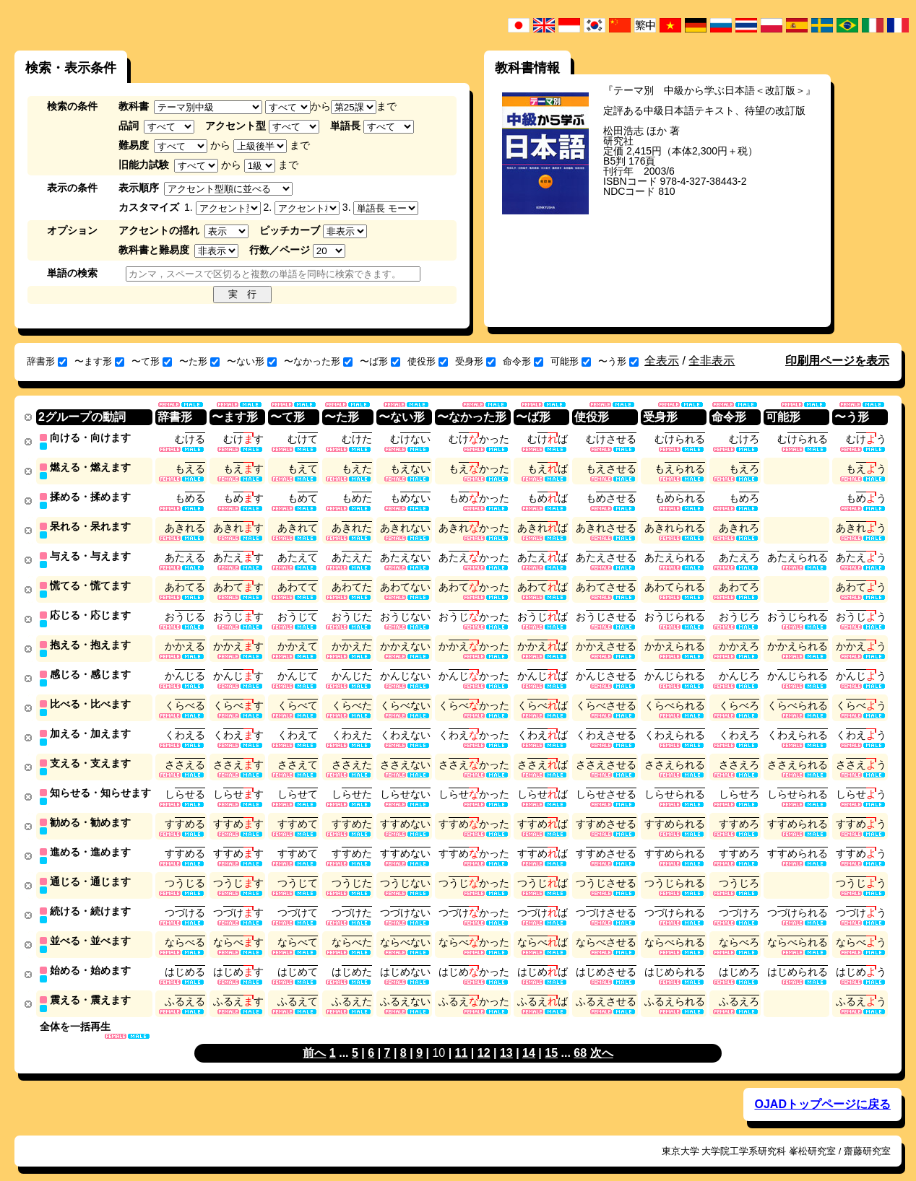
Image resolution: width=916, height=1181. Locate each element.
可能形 (570, 361)
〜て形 (151, 361)
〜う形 (618, 361)
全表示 (661, 360)
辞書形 (47, 361)
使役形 (427, 361)
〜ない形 (252, 361)
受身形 (475, 361)
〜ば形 (380, 361)
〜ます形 (99, 361)
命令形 (523, 361)
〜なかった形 (318, 361)
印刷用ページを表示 (837, 360)
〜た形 (199, 361)
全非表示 (711, 360)
